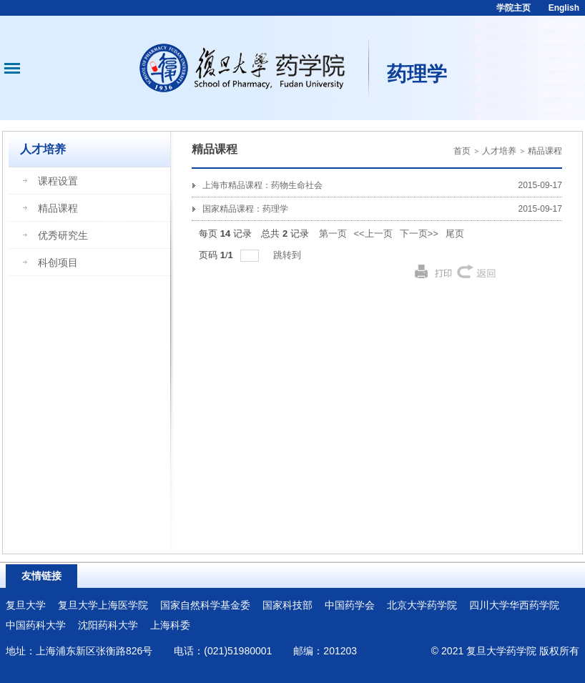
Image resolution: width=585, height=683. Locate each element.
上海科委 (170, 625)
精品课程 (545, 151)
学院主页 (513, 8)
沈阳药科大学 (108, 625)
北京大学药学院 (422, 605)
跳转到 (288, 255)
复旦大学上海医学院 (103, 605)
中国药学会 (350, 605)
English (564, 8)
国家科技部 (287, 605)
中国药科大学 (36, 625)
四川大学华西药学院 (514, 605)
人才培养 (499, 151)
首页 (462, 151)
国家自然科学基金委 (205, 605)
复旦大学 (26, 605)
